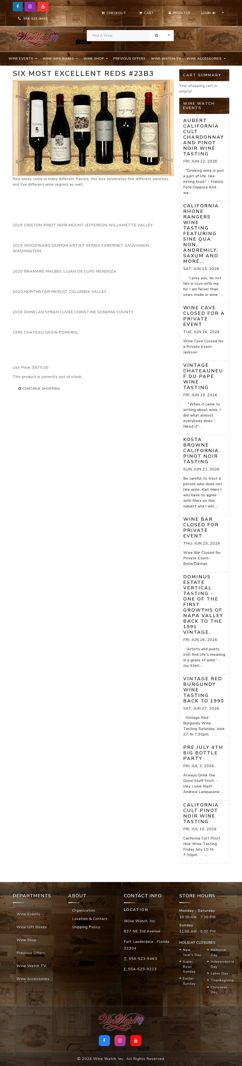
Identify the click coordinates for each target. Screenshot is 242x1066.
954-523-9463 (32, 18)
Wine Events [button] (21, 58)
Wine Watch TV (166, 58)
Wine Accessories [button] (205, 58)
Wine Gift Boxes (31, 927)
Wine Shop (26, 940)
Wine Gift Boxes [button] (59, 58)
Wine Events (28, 914)
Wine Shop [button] (94, 58)
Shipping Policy (86, 927)
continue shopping (39, 388)
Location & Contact (89, 918)
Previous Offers (129, 58)
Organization (83, 910)
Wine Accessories (33, 978)
